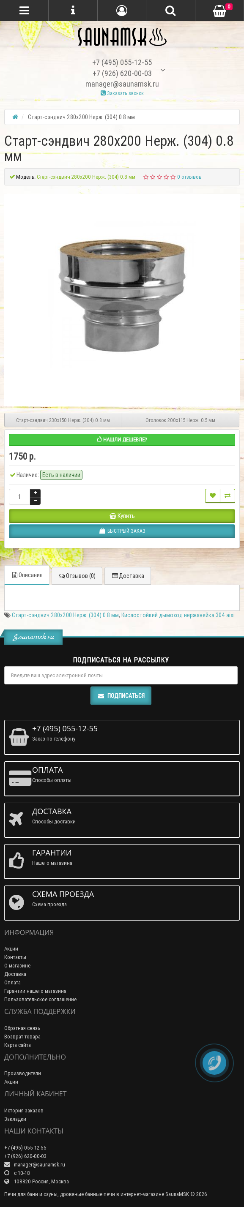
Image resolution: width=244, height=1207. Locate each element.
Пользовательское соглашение (40, 999)
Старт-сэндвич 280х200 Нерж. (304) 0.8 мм (65, 615)
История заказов (24, 1110)
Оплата (12, 982)
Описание (27, 575)
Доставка (127, 576)
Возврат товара (22, 1036)
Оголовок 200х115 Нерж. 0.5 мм (180, 420)
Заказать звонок (122, 93)
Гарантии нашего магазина (35, 990)
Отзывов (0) (77, 576)
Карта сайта (17, 1045)
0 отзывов (189, 176)
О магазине (17, 965)
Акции (11, 948)
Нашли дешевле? (122, 439)
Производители (22, 1073)
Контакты (15, 957)
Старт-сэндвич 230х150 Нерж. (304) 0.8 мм (63, 420)
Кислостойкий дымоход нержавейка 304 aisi (178, 615)
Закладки (15, 1119)
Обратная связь (22, 1028)
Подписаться (121, 696)
